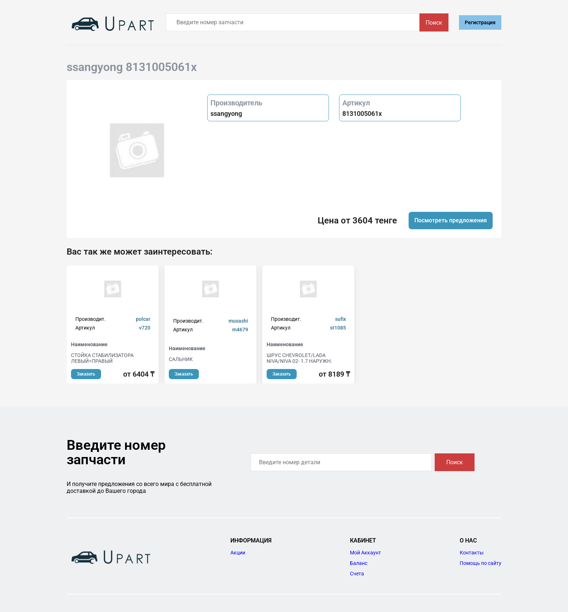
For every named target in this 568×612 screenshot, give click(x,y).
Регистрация (480, 22)
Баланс (358, 563)
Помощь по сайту (480, 563)
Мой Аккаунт (365, 553)
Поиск (434, 22)
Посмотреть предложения (450, 220)
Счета (357, 574)
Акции (237, 553)
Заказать (86, 374)
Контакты (472, 553)
